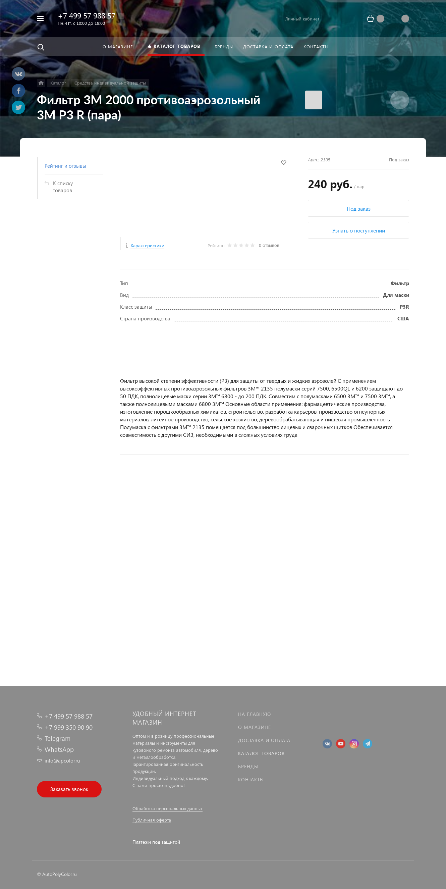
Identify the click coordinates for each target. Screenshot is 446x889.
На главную (254, 714)
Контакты (251, 779)
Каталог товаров (261, 753)
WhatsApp (59, 749)
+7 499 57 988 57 (86, 15)
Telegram (57, 738)
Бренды (248, 766)
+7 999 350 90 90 (69, 727)
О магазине (254, 727)
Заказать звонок (69, 789)
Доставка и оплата (264, 740)
